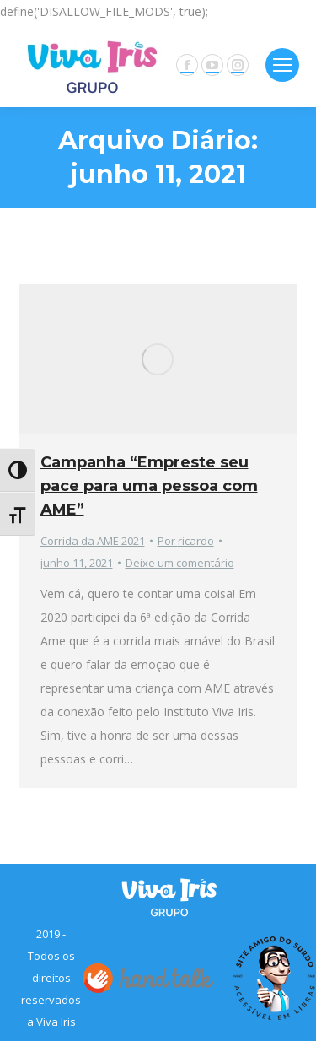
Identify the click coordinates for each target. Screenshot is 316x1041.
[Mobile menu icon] (282, 65)
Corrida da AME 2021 (92, 540)
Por (186, 540)
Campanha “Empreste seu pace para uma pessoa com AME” (149, 486)
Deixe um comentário (180, 562)
